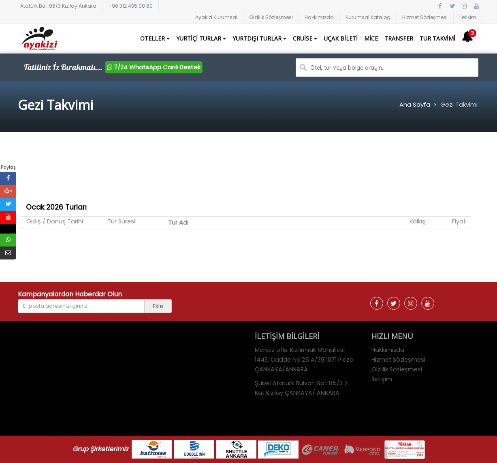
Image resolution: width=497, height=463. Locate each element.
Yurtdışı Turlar (259, 38)
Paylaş (8, 167)
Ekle (158, 306)
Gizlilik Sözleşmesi (271, 17)
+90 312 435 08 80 (130, 5)
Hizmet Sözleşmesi (425, 17)
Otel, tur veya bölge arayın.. (347, 67)
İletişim (467, 17)
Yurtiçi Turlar (201, 38)
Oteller (155, 38)
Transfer (398, 38)
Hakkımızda (319, 17)
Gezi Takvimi (459, 104)
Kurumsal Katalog (368, 17)
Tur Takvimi (437, 38)
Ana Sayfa (414, 104)
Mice (371, 38)
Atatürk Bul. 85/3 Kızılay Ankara (58, 5)
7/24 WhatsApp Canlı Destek (154, 67)
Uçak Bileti (341, 38)
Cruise (305, 38)
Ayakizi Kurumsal (216, 17)
